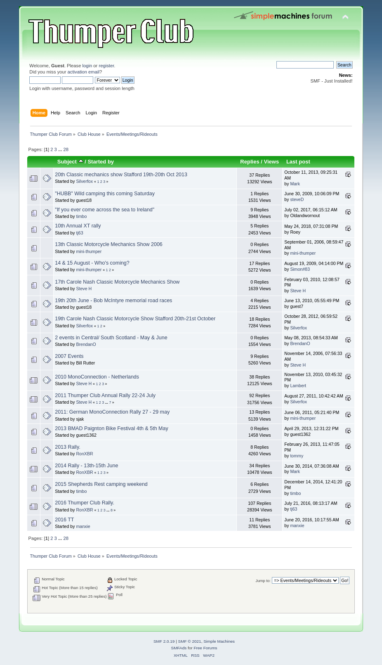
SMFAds (179, 648)
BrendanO (86, 344)
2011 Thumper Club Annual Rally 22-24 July (105, 395)
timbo (81, 216)
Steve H (84, 288)
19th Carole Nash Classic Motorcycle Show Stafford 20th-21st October (135, 319)
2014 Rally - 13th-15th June (86, 466)
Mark (295, 183)
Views (271, 162)
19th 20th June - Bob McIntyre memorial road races (113, 300)
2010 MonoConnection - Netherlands (97, 377)
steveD (297, 199)
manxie (83, 526)
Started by (100, 162)
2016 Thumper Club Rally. (84, 503)
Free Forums (205, 648)
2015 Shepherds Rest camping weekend (101, 484)
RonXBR (84, 453)
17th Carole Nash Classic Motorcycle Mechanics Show (117, 282)
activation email (83, 71)
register (106, 65)
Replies (249, 162)
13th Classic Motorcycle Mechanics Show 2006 (109, 244)
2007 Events (69, 356)
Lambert (298, 385)
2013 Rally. (67, 447)
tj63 (79, 232)
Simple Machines (219, 641)
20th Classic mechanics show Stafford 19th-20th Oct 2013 (121, 174)
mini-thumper (88, 251)
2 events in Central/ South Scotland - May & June (111, 338)
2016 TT (64, 520)
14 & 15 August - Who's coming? (92, 263)
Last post (298, 162)
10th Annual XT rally (78, 226)
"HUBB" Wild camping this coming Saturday (105, 193)
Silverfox (84, 181)
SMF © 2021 (189, 641)
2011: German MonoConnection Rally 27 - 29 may (112, 412)
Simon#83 (300, 269)
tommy (296, 455)
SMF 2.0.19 (164, 641)
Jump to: (263, 580)
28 (65, 149)
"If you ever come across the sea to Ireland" (104, 210)
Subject (70, 162)
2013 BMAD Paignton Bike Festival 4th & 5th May (111, 428)
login (87, 65)
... (60, 149)
